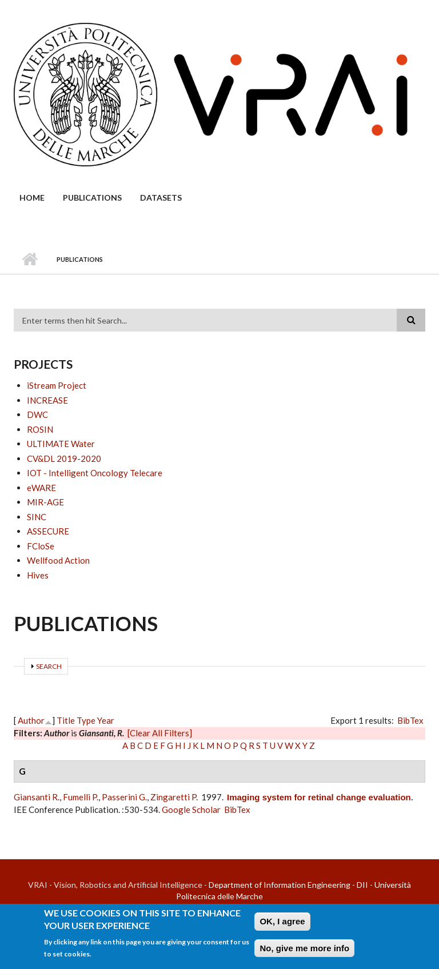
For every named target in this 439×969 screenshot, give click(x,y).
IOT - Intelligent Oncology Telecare (94, 473)
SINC (36, 517)
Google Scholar (191, 809)
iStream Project (56, 385)
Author (31, 720)
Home (32, 197)
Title (66, 720)
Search (49, 666)
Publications (92, 197)
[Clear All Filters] (159, 733)
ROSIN (40, 429)
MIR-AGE (45, 502)
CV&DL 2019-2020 (64, 458)
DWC (37, 414)
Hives (38, 575)
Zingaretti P (173, 797)
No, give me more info (304, 952)
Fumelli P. (80, 797)
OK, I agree (282, 925)
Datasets (161, 197)
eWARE (41, 487)
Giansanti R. (36, 797)
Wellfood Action (58, 560)
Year (105, 720)
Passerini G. (124, 797)
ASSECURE (48, 531)
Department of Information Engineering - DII (288, 885)
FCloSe (40, 546)
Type (86, 720)
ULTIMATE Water (61, 443)
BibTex (410, 720)
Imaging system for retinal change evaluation (319, 797)
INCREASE (47, 400)
